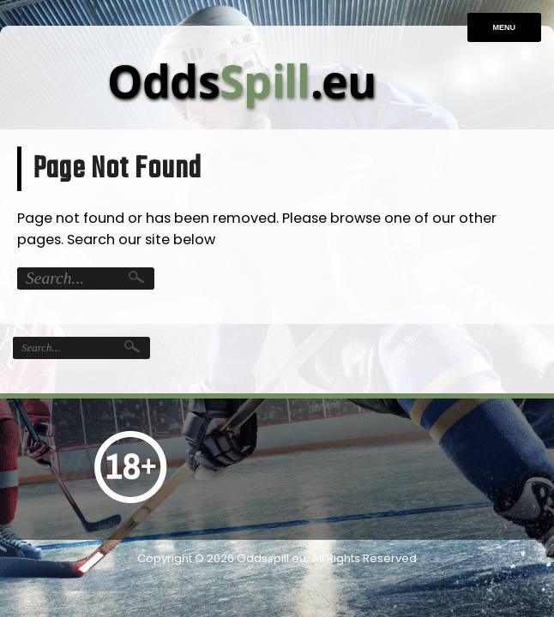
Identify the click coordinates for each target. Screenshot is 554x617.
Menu (504, 27)
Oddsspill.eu (271, 558)
